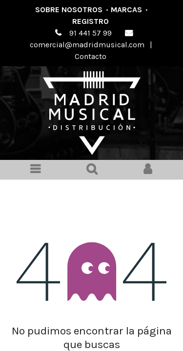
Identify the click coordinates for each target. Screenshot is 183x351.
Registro (90, 21)
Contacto (90, 56)
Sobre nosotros (68, 9)
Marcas (126, 9)
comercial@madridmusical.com (87, 44)
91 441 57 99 (90, 33)
